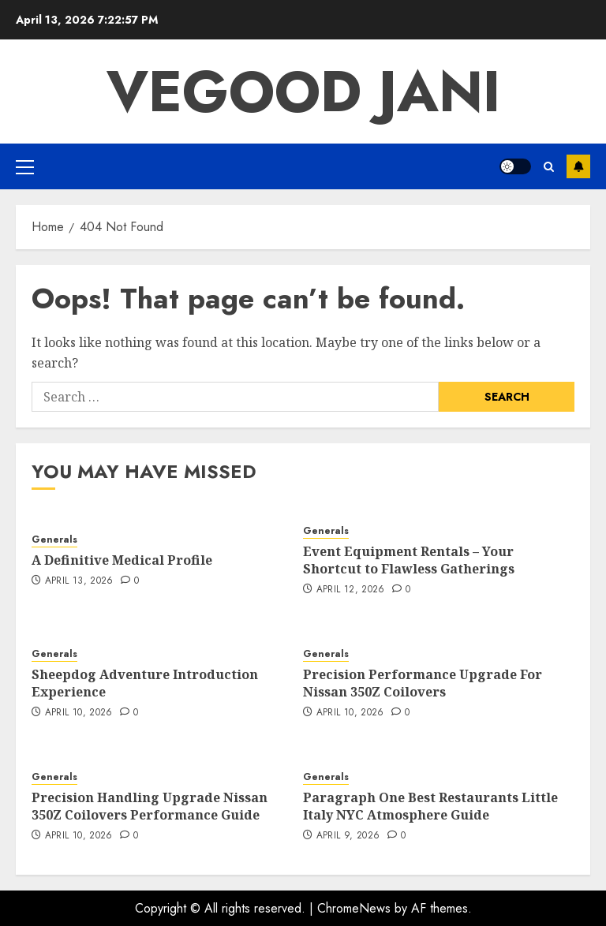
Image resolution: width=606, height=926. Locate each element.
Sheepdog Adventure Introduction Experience (145, 683)
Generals (54, 540)
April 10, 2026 (79, 713)
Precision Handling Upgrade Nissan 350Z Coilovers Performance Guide (149, 806)
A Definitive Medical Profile (122, 560)
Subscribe (578, 166)
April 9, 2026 (348, 836)
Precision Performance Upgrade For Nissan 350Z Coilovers (422, 683)
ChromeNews (354, 908)
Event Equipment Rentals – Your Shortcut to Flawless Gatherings (408, 560)
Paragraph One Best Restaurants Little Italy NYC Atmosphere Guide (430, 806)
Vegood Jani (303, 91)
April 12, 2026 (350, 590)
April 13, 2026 (79, 581)
